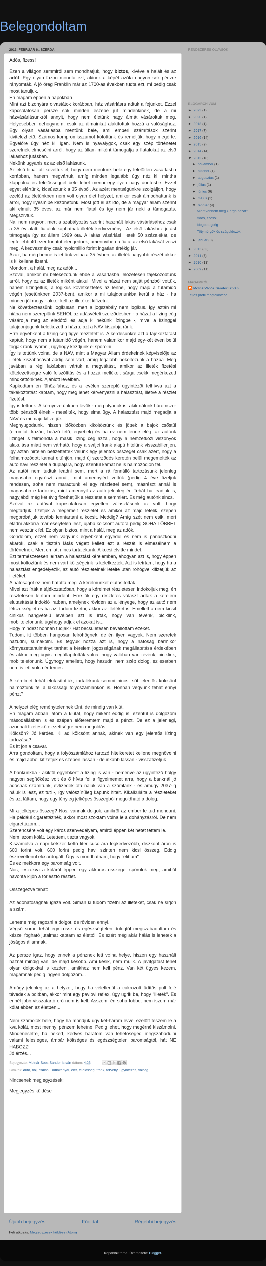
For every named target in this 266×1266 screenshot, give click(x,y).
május (203, 198)
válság (143, 1070)
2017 (198, 130)
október (204, 171)
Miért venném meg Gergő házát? (222, 211)
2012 (198, 249)
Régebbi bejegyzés (155, 1221)
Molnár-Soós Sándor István (216, 288)
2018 (198, 124)
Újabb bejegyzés (27, 1221)
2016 (198, 137)
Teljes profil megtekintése (208, 295)
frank (100, 1070)
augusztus (206, 178)
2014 (198, 151)
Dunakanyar (59, 1070)
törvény (111, 1070)
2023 (198, 110)
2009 (198, 269)
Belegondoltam (43, 26)
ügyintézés (127, 1070)
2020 (198, 117)
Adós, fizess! (207, 218)
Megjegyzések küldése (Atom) (53, 1232)
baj (34, 1070)
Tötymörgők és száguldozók (219, 231)
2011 (198, 256)
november (206, 164)
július (202, 185)
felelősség (87, 1070)
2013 (198, 158)
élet (74, 1070)
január (203, 240)
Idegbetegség (207, 225)
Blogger (155, 1253)
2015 (198, 144)
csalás (44, 1070)
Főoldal (90, 1221)
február (204, 205)
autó (26, 1070)
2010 (198, 262)
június (203, 191)
